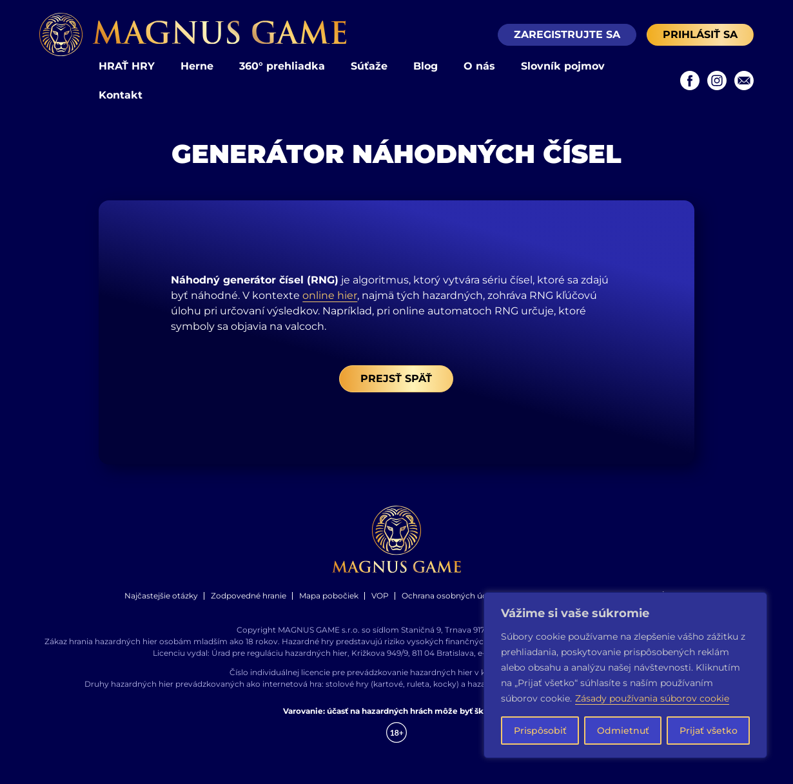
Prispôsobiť (540, 730)
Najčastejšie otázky (161, 595)
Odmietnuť (623, 730)
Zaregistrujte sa (567, 34)
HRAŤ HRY (127, 66)
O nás (479, 66)
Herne (197, 66)
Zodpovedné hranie (248, 595)
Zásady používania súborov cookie (652, 698)
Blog (425, 66)
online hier (329, 295)
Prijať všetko (709, 730)
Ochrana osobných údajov (453, 595)
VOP (380, 595)
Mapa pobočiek (328, 595)
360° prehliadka (282, 66)
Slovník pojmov (563, 66)
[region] (625, 675)
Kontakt (120, 95)
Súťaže (369, 66)
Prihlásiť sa (700, 34)
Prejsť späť (396, 378)
